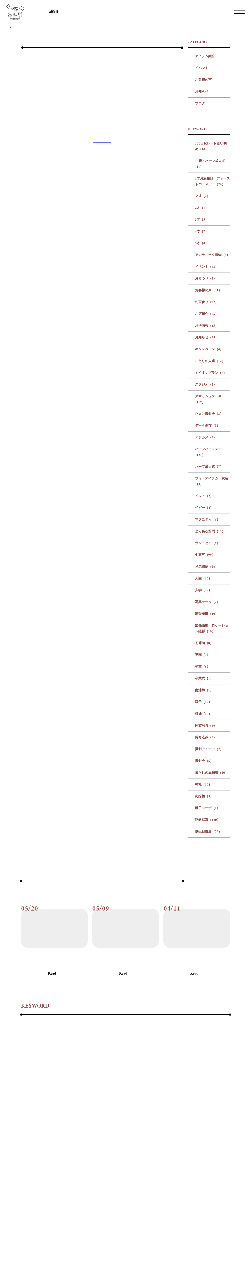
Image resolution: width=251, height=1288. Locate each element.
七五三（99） (205, 650)
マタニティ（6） (207, 615)
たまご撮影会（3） (209, 509)
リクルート (123, 1274)
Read (52, 1069)
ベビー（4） (204, 603)
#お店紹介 (147, 1129)
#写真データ (119, 1159)
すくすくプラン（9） (211, 468)
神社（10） (203, 880)
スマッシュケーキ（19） (208, 494)
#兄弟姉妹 (69, 1159)
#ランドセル (30, 1159)
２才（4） (202, 291)
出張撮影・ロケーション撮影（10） (211, 724)
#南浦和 (72, 1169)
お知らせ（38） (206, 433)
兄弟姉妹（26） (206, 662)
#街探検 (41, 1179)
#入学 (100, 1159)
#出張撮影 (141, 1159)
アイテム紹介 (205, 151)
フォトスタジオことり (102, 854)
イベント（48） (206, 362)
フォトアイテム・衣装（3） (211, 576)
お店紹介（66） (206, 409)
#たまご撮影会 (143, 1139)
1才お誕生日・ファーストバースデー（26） (212, 276)
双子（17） (203, 797)
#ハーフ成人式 (65, 1149)
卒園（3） (202, 750)
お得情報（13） (206, 421)
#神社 (25, 1179)
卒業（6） (202, 762)
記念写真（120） (207, 915)
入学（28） (203, 685)
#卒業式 (54, 1169)
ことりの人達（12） (210, 456)
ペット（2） (204, 591)
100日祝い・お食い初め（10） (211, 241)
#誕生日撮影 (105, 1179)
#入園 (87, 1159)
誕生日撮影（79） (208, 927)
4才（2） (201, 327)
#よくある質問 (191, 1149)
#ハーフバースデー (35, 1149)
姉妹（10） (203, 809)
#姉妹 (101, 1169)
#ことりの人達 (32, 1139)
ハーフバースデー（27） (208, 547)
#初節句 (210, 1159)
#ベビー (145, 1149)
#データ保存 (169, 1139)
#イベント (62, 1129)
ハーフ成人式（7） (209, 562)
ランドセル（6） (207, 638)
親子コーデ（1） (207, 903)
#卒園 (25, 1169)
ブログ (200, 199)
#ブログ (25, 1060)
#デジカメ (191, 1139)
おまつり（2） (206, 374)
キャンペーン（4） (209, 444)
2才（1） (201, 303)
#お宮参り (127, 1129)
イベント (201, 163)
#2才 (179, 1120)
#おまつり (82, 1129)
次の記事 (156, 891)
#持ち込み (138, 1169)
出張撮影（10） (206, 709)
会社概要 (109, 1274)
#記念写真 (83, 1179)
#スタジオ (86, 1139)
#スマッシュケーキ (113, 1139)
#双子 (87, 1169)
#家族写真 (118, 1169)
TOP (6, 27)
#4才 (203, 1120)
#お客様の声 (105, 1129)
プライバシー (139, 1274)
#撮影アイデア (162, 1169)
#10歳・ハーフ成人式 (79, 1120)
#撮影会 (184, 1169)
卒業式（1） (204, 774)
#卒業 (39, 1169)
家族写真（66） (206, 821)
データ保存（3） (207, 521)
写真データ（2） (207, 697)
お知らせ (201, 187)
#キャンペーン (212, 1129)
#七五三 (51, 1159)
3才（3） (201, 315)
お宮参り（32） (206, 397)
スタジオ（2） (206, 480)
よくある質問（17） (210, 627)
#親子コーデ (61, 1179)
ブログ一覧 (17, 27)
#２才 (166, 1120)
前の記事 (94, 891)
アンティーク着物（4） (212, 350)
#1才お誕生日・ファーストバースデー (128, 1120)
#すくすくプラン (60, 1139)
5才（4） (201, 338)
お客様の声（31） (208, 386)
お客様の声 (203, 175)
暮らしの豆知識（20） (211, 868)
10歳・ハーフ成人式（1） (210, 259)
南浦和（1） (204, 785)
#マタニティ (166, 1149)
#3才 (191, 1120)
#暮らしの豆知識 (208, 1169)
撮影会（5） (204, 856)
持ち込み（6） (206, 833)
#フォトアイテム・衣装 (99, 1149)
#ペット (128, 1149)
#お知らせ (188, 1129)
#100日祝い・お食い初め (39, 1120)
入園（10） (203, 674)
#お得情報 (167, 1129)
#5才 (215, 1120)
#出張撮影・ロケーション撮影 (176, 1159)
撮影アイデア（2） (209, 844)
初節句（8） (204, 738)
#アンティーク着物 (35, 1129)
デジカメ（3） (206, 533)
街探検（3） (204, 892)
